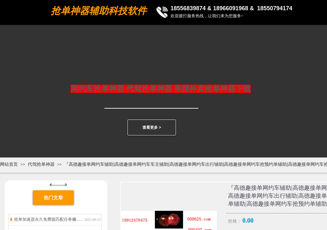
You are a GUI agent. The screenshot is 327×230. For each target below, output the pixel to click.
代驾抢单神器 (41, 164)
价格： (234, 221)
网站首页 (9, 164)
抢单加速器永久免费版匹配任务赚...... (48, 219)
